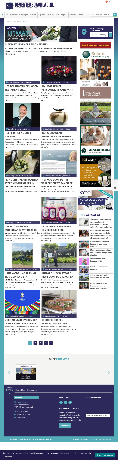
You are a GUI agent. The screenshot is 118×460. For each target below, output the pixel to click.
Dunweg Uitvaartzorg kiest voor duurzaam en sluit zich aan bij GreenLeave (57, 275)
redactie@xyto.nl (23, 411)
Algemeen (13, 15)
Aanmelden (65, 422)
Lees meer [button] (8, 456)
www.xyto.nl (21, 414)
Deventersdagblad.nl (34, 5)
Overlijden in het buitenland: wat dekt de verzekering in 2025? (21, 228)
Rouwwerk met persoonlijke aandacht (57, 87)
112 (7, 15)
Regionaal (41, 15)
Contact (80, 15)
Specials (16, 21)
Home (8, 21)
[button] (10, 54)
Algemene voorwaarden (80, 436)
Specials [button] (50, 15)
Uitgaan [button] (63, 15)
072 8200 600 (22, 408)
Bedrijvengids (23, 15)
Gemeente (33, 15)
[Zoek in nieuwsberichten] (102, 14)
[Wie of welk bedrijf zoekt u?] (99, 34)
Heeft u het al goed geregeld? (18, 134)
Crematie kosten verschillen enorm (54, 321)
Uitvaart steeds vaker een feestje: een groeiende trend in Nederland (56, 228)
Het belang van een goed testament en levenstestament (21, 87)
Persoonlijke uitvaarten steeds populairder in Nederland (22, 181)
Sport (57, 15)
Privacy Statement (105, 436)
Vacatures (72, 15)
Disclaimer (93, 436)
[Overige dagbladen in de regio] (98, 403)
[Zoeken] (115, 14)
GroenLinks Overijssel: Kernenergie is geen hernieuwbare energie (98, 299)
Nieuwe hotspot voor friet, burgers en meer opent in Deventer (100, 244)
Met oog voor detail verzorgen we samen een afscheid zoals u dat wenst (57, 181)
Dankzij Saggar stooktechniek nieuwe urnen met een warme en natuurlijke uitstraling (58, 134)
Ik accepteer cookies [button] (105, 455)
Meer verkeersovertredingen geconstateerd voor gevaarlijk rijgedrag (101, 252)
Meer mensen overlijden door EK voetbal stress (21, 321)
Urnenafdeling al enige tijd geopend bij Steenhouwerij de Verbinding (21, 275)
